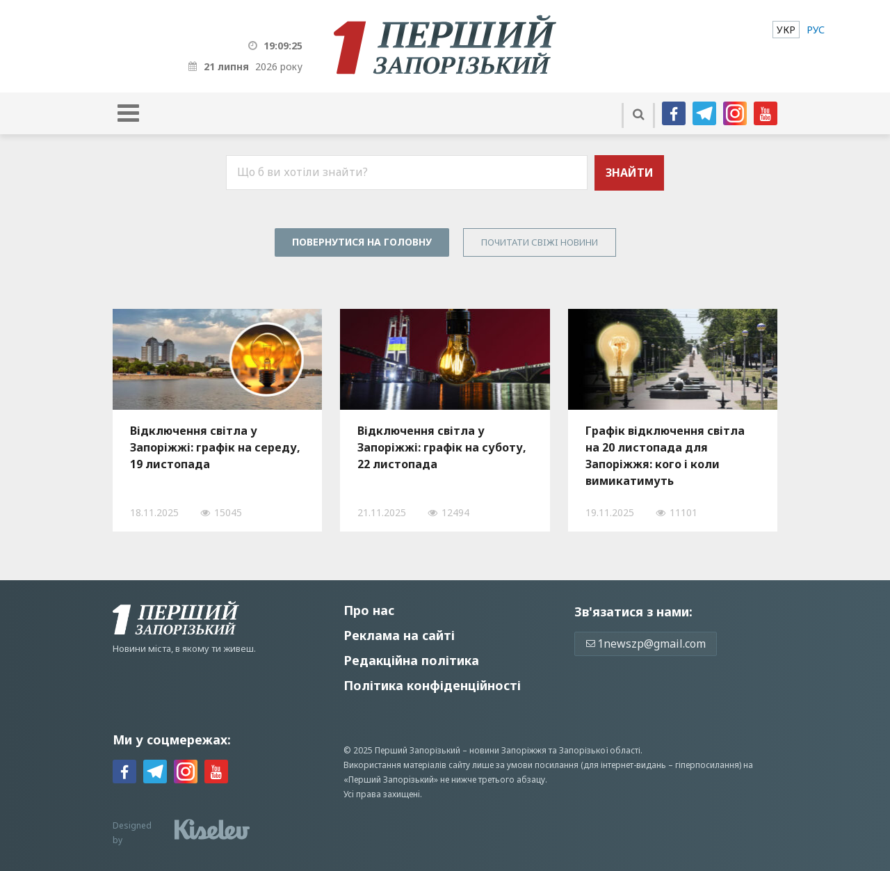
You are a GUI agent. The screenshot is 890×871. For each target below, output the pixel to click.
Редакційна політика (411, 660)
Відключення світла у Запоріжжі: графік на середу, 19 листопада (215, 447)
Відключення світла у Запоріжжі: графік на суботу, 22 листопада (441, 447)
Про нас (368, 610)
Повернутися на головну (362, 241)
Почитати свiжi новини (539, 242)
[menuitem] (786, 29)
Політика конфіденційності (432, 685)
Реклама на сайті (399, 635)
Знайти (630, 172)
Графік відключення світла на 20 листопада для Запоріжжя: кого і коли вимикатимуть (665, 455)
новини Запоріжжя (508, 750)
